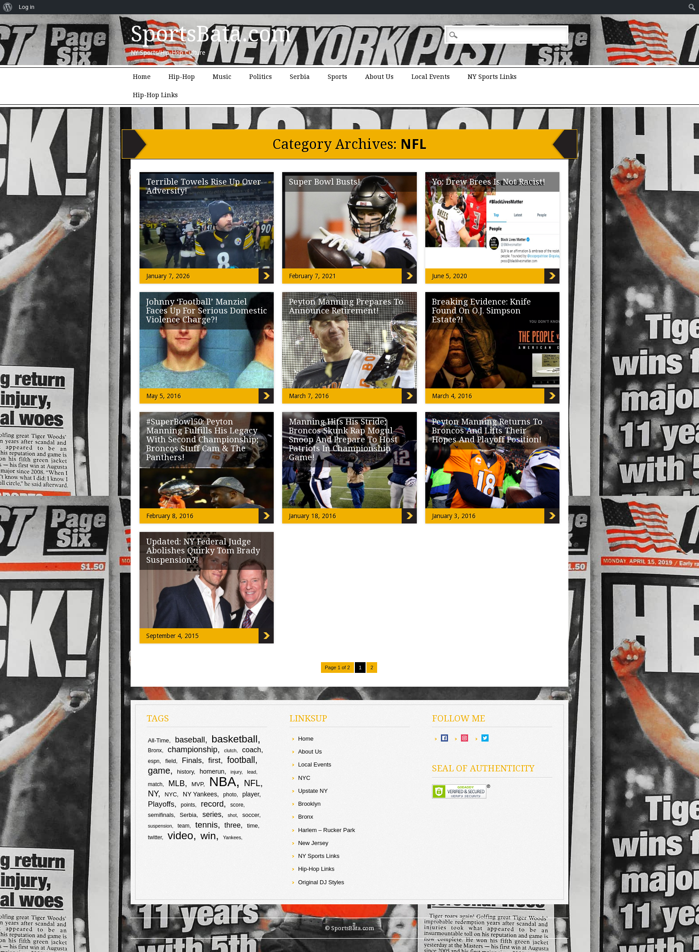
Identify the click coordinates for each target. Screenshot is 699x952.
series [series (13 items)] (212, 814)
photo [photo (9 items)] (230, 794)
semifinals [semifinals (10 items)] (161, 815)
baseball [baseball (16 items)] (190, 739)
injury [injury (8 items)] (236, 772)
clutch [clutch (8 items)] (230, 750)
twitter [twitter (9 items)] (155, 837)
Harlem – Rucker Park (326, 830)
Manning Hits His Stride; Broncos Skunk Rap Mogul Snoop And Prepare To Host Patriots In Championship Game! (343, 439)
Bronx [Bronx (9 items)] (155, 750)
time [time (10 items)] (252, 825)
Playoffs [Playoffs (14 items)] (161, 804)
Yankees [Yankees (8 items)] (232, 837)
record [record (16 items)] (212, 804)
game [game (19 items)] (159, 770)
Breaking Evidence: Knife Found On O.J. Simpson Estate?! (481, 310)
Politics (260, 76)
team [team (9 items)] (183, 826)
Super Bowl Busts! (324, 181)
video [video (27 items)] (180, 835)
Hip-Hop (182, 76)
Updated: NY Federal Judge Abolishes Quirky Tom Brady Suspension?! (203, 550)
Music (222, 76)
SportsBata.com (211, 34)
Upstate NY (313, 790)
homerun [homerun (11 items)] (212, 771)
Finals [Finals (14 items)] (192, 760)
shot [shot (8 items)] (232, 815)
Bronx (305, 816)
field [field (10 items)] (170, 761)
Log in (26, 7)
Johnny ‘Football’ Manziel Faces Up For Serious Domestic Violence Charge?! (206, 310)
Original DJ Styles (321, 882)
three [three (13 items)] (232, 825)
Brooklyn (309, 803)
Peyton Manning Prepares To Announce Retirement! (346, 306)
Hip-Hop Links (155, 95)
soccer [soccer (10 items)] (251, 815)
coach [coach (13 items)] (251, 750)
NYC (304, 778)
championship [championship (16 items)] (193, 749)
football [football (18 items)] (241, 760)
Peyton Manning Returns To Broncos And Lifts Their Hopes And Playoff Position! (487, 430)
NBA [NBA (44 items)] (222, 781)
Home (142, 76)
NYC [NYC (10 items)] (170, 794)
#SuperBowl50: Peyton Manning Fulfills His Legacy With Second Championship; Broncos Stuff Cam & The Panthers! (202, 439)
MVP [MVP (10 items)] (197, 784)
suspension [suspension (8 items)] (160, 825)
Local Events (430, 76)
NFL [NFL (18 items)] (252, 783)
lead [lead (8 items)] (251, 772)
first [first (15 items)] (214, 760)
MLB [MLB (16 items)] (176, 783)
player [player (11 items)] (251, 794)
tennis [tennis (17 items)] (206, 824)
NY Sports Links (492, 76)
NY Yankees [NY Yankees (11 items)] (200, 794)
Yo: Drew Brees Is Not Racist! (488, 181)
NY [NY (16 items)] (153, 793)
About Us (379, 76)
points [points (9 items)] (188, 805)
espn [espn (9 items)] (154, 761)
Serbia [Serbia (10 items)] (188, 815)
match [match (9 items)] (155, 784)
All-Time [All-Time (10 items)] (158, 740)
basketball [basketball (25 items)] (235, 739)
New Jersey (313, 843)
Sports (337, 76)
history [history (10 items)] (185, 771)
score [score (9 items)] (236, 805)
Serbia (300, 76)
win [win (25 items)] (208, 835)
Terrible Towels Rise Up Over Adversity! (203, 186)
